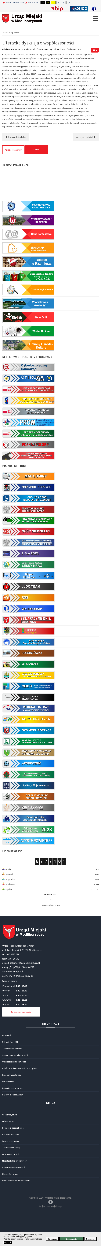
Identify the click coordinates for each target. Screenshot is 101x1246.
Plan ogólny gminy (10, 1207)
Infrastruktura (8, 1154)
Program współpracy (11, 1108)
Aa (43, 2)
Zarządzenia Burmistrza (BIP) (15, 1088)
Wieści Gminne (8, 1114)
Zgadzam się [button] (71, 1239)
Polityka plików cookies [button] (13, 1239)
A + (69, 2)
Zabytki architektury (11, 1181)
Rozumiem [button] (90, 1239)
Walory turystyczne (10, 1174)
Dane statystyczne (10, 1167)
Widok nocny (32, 2)
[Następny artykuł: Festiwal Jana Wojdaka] (86, 170)
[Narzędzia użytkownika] (95, 83)
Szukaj (36, 183)
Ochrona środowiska (11, 1187)
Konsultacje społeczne (12, 1121)
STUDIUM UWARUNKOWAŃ (13, 1200)
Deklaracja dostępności (21, 1045)
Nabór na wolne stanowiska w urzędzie (19, 1101)
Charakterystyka (9, 1148)
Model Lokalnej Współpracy (14, 1194)
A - (59, 2)
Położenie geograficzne (13, 1161)
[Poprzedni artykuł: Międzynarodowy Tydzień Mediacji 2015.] (15, 170)
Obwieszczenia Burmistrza (14, 1095)
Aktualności (31, 82)
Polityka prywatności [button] (33, 1239)
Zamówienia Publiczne (12, 1082)
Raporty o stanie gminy (12, 1128)
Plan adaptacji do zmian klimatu (16, 1214)
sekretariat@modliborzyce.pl (25, 996)
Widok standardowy (13, 2)
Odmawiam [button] (52, 1239)
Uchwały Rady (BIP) (10, 1075)
